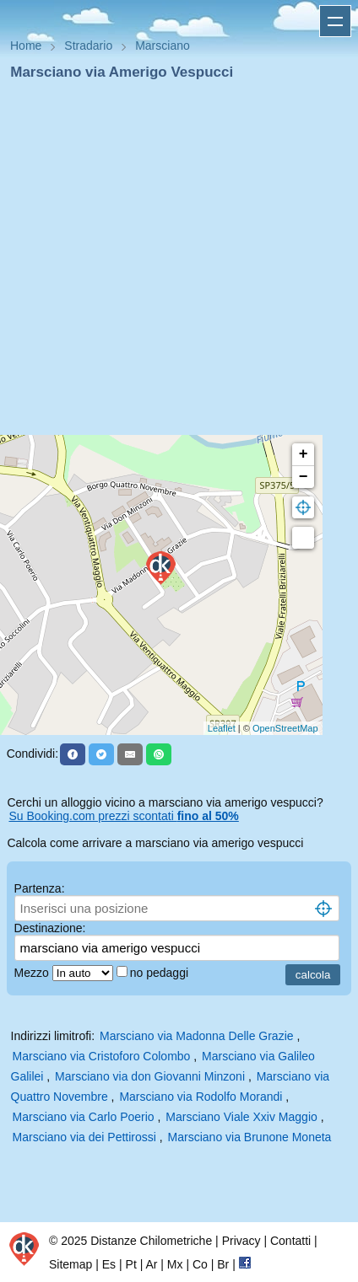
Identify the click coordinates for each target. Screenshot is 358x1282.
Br (223, 1264)
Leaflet (222, 728)
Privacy (241, 1240)
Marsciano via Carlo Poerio (84, 1117)
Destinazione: (50, 928)
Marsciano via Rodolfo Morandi (200, 1096)
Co (200, 1264)
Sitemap (70, 1264)
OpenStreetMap (285, 728)
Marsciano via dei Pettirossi (84, 1137)
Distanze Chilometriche (151, 1240)
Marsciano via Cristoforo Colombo (102, 1056)
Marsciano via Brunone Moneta (250, 1137)
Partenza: (39, 888)
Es (109, 1264)
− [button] (303, 477)
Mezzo (33, 972)
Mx (175, 1264)
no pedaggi (161, 972)
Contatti (290, 1240)
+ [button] (303, 454)
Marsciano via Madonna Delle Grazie (197, 1036)
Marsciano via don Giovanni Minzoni (150, 1076)
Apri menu (335, 21)
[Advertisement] (172, 263)
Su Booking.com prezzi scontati (123, 816)
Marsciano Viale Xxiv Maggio (241, 1117)
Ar (151, 1264)
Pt (131, 1264)
